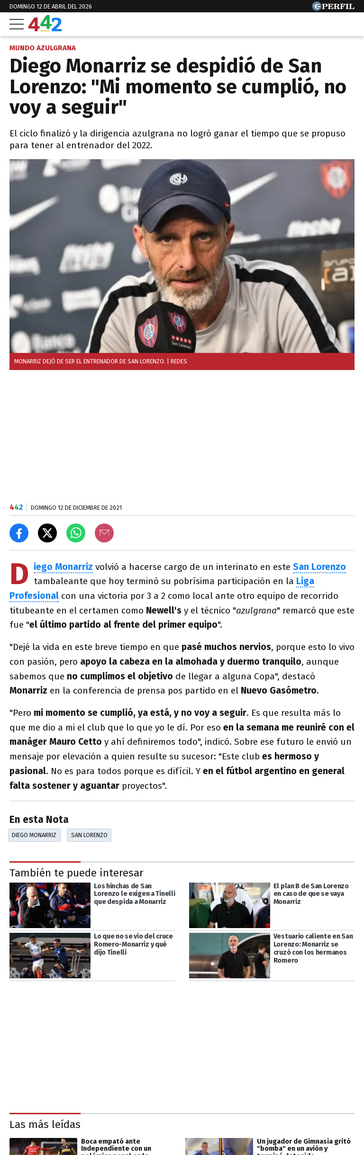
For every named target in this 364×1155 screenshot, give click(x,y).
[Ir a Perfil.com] (333, 8)
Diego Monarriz (34, 835)
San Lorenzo (89, 835)
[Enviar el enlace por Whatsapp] (75, 532)
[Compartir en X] (47, 532)
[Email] (104, 532)
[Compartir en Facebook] (18, 532)
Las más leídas (45, 1124)
